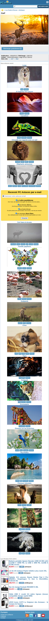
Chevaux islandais (24, 483)
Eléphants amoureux (24, 164)
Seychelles (24, 452)
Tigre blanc (24, 531)
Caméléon (24, 116)
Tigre (24, 356)
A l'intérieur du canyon (24, 91)
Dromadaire (24, 404)
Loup (24, 65)
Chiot (25, 325)
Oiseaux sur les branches (24, 428)
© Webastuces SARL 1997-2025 (24, 620)
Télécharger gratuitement (12, 48)
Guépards (24, 301)
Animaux (26, 89)
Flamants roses (24, 270)
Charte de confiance (7, 614)
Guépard (24, 380)
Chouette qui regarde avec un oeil (24, 140)
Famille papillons (24, 246)
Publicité (3, 616)
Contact (3, 618)
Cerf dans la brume (24, 222)
